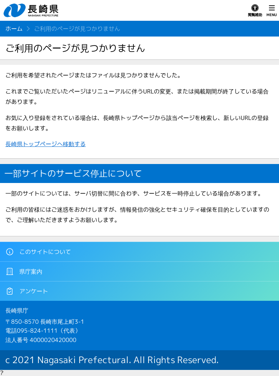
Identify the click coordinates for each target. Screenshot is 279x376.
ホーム (14, 29)
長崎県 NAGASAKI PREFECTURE (32, 10)
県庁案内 (23, 271)
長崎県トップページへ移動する (45, 144)
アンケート (26, 291)
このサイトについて (38, 251)
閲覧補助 (255, 10)
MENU (271, 10)
